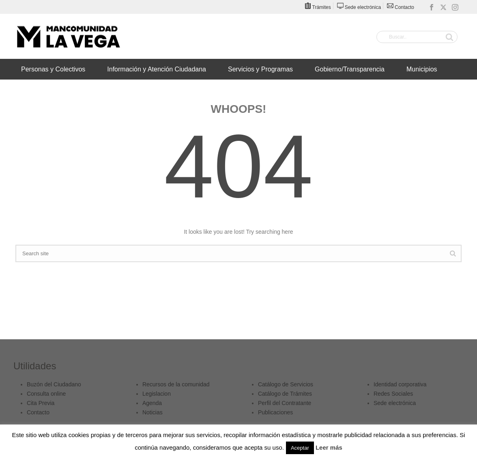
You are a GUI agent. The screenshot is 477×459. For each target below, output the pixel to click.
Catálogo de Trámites (285, 393)
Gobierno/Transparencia (350, 69)
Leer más (329, 447)
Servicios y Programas (260, 69)
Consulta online (46, 393)
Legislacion (156, 393)
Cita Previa (40, 403)
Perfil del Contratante (285, 403)
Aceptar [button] (300, 448)
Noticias (152, 412)
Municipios (421, 69)
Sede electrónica (395, 403)
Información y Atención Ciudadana (156, 69)
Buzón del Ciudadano (54, 384)
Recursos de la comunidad (176, 384)
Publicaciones (275, 412)
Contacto (38, 412)
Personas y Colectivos (53, 69)
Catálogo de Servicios (285, 384)
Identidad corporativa (400, 384)
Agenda (152, 403)
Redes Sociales (393, 393)
